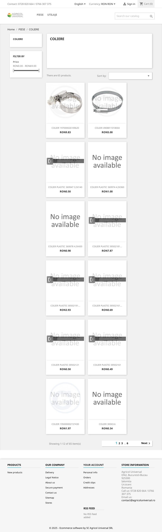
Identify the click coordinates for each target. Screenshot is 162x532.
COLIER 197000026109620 (65, 127)
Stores (48, 502)
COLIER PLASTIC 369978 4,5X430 (65, 246)
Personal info (90, 472)
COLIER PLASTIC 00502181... (107, 246)
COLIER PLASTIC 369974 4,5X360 (107, 187)
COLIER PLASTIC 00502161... (107, 305)
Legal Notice (52, 477)
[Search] (135, 16)
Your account (93, 465)
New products (14, 472)
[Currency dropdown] (108, 4)
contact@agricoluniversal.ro (138, 500)
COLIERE (18, 39)
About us (50, 482)
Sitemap (49, 497)
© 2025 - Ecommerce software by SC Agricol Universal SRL (81, 527)
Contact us (51, 492)
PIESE (40, 14)
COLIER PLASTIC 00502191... (65, 305)
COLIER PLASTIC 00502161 (107, 364)
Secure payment (54, 487)
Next (146, 443)
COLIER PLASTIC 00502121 (65, 364)
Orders (87, 477)
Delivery (49, 472)
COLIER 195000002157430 (65, 424)
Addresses (88, 487)
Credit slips (89, 482)
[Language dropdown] (81, 4)
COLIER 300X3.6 (107, 424)
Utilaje (52, 14)
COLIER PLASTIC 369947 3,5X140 (65, 187)
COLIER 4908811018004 (107, 127)
